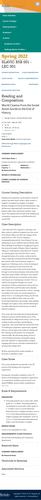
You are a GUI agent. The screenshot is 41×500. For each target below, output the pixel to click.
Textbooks (33, 84)
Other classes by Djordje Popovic (15, 180)
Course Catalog (10, 21)
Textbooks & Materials (14, 460)
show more (5, 386)
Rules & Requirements (28, 78)
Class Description (30, 72)
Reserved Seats (9, 84)
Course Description (10, 72)
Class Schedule (9, 15)
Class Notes (7, 78)
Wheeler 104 (10, 130)
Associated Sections (11, 90)
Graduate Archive (12, 44)
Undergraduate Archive (15, 49)
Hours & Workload (11, 175)
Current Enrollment (12, 153)
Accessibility (33, 496)
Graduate (7, 32)
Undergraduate (10, 27)
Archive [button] (6, 38)
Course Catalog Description (17, 192)
